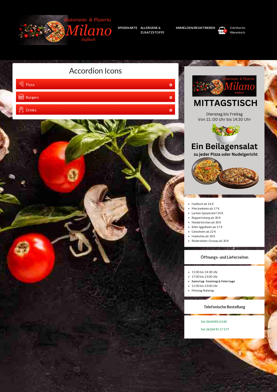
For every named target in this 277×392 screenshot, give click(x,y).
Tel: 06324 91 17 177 (215, 329)
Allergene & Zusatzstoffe (152, 30)
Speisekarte (127, 27)
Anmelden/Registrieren (195, 27)
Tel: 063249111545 (214, 321)
